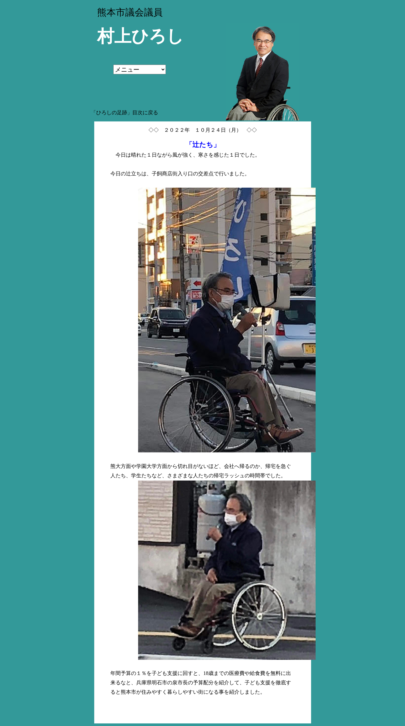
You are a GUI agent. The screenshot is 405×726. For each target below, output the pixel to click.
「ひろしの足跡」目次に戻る (124, 112)
